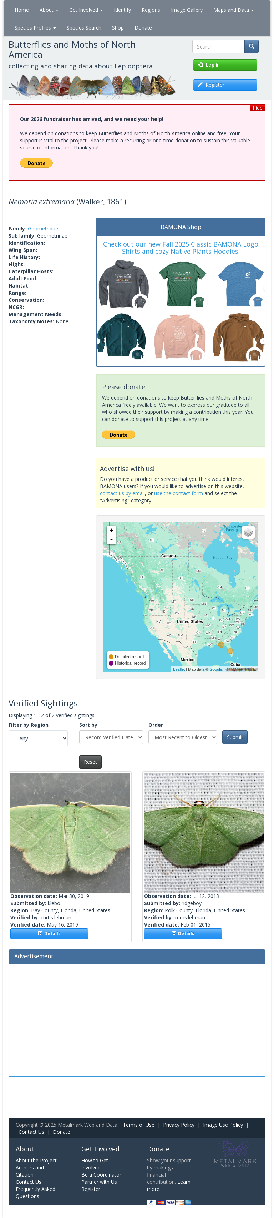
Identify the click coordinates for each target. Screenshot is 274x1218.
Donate (143, 27)
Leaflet (179, 669)
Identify (122, 9)
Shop (118, 27)
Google (215, 669)
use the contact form (178, 493)
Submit (235, 737)
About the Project (36, 1160)
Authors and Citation (30, 1171)
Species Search (84, 27)
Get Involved (86, 9)
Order (155, 724)
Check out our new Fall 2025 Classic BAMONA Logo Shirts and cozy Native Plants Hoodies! (180, 247)
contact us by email (122, 493)
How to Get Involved (94, 1164)
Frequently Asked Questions (35, 1192)
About (49, 9)
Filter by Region (29, 724)
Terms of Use (138, 1124)
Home (22, 9)
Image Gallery (187, 9)
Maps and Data (233, 9)
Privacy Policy (178, 1124)
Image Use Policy (223, 1124)
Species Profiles (35, 27)
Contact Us (31, 1131)
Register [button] (211, 84)
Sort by (88, 724)
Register (90, 1189)
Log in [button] (209, 64)
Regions (151, 9)
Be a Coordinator (101, 1174)
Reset (90, 761)
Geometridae (43, 228)
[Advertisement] (137, 1019)
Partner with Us (99, 1181)
